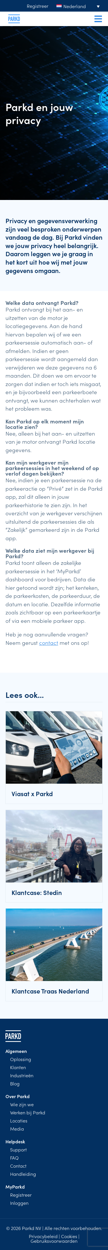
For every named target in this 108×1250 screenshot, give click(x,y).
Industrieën (21, 1075)
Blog (15, 1083)
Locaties (18, 1120)
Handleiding (23, 1174)
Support (18, 1149)
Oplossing (20, 1059)
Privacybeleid (43, 1236)
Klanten (18, 1067)
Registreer (37, 6)
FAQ (14, 1157)
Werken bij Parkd (27, 1112)
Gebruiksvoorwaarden (54, 1241)
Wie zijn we (22, 1104)
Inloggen (19, 1203)
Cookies (69, 1236)
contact (48, 642)
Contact (18, 1165)
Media (17, 1128)
